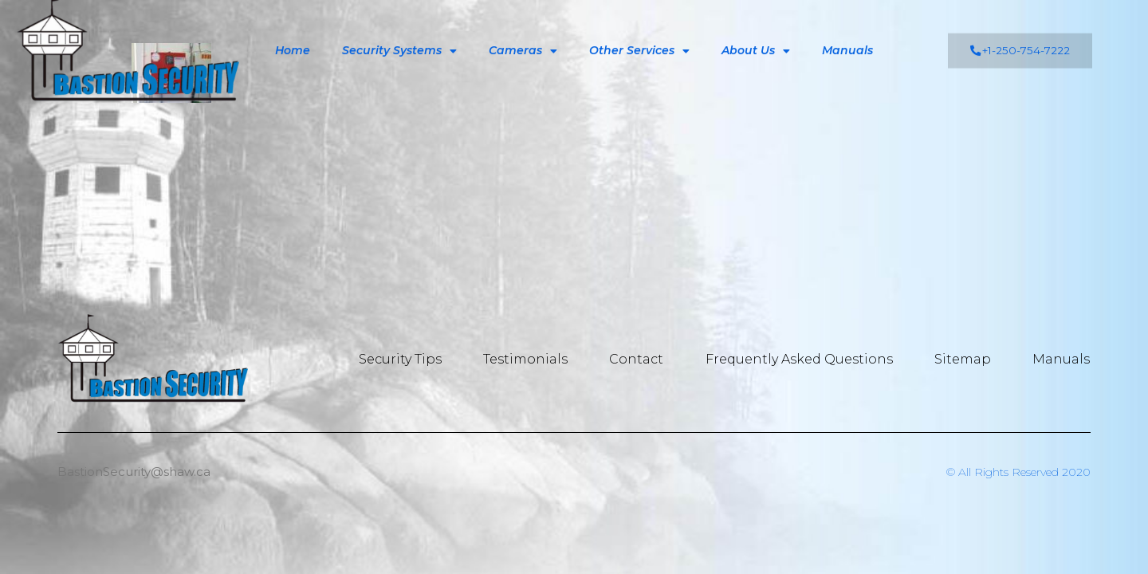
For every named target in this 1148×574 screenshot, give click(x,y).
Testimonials (532, 359)
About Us (755, 36)
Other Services (639, 36)
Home (292, 36)
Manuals (847, 36)
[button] (1020, 36)
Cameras (523, 36)
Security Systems (399, 36)
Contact (642, 359)
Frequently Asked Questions (802, 359)
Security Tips (409, 359)
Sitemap (964, 359)
